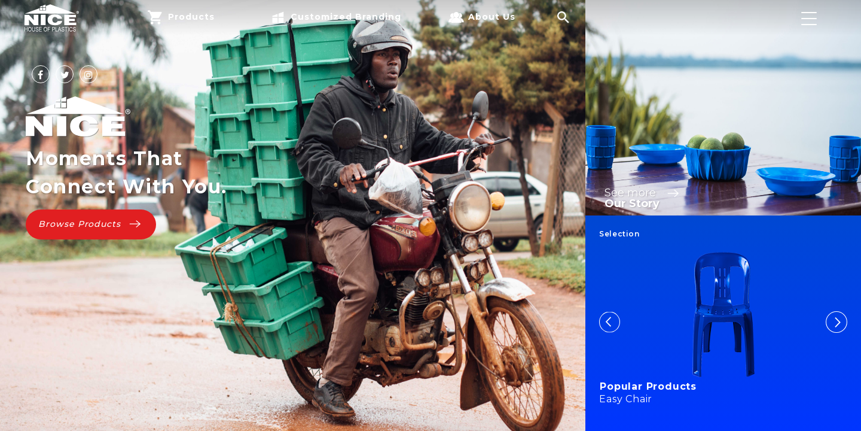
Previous (609, 321)
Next (836, 322)
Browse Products (91, 224)
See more (643, 192)
